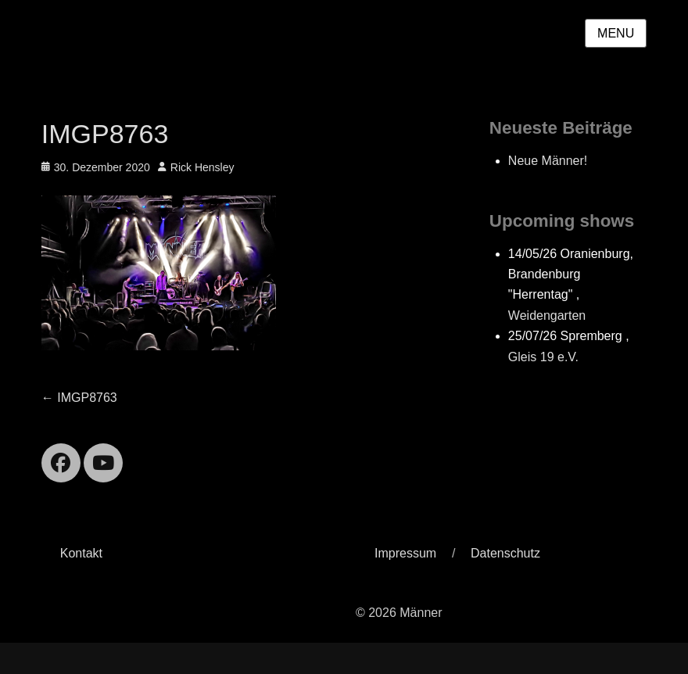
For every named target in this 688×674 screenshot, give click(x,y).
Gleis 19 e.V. (543, 357)
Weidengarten (547, 315)
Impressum (405, 553)
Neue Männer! (547, 160)
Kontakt (81, 553)
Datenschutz (505, 553)
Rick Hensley (202, 167)
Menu (615, 33)
